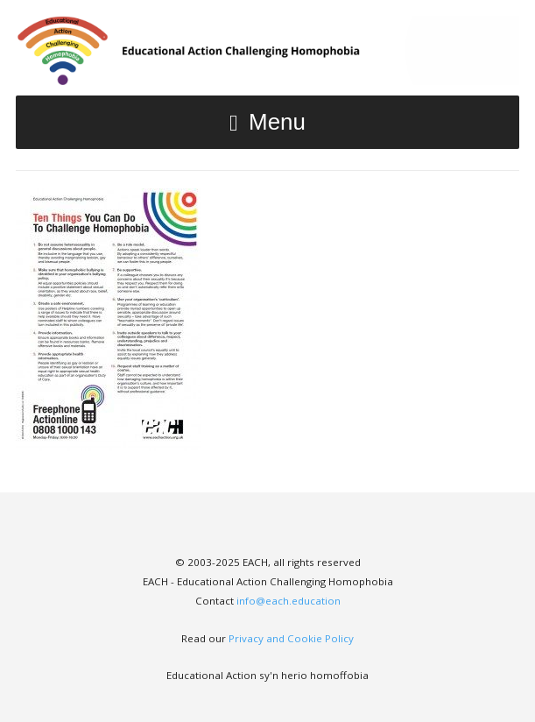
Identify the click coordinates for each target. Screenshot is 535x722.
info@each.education (288, 600)
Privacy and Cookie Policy (291, 638)
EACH (267, 50)
